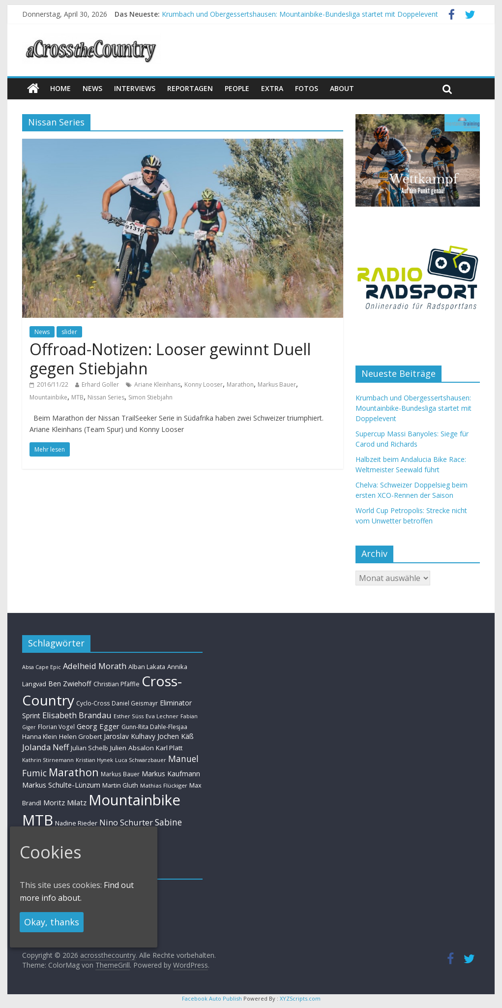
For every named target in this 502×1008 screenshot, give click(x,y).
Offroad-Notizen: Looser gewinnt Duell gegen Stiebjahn (170, 358)
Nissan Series (106, 397)
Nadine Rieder (76, 823)
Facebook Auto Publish (212, 998)
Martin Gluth (120, 785)
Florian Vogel (56, 727)
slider (69, 332)
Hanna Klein (39, 737)
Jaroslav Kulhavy (129, 736)
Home (60, 88)
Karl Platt (169, 747)
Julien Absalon (132, 747)
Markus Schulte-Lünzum (61, 785)
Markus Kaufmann (171, 773)
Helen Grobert (80, 736)
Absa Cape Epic (41, 667)
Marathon (240, 384)
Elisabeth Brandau (77, 715)
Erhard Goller (100, 384)
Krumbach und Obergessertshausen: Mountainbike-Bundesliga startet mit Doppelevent (300, 14)
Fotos (306, 88)
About (342, 88)
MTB (77, 397)
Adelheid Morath (94, 666)
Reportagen (190, 88)
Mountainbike (48, 397)
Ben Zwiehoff (69, 683)
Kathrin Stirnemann (48, 760)
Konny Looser (203, 384)
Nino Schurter (126, 822)
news (92, 88)
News (42, 332)
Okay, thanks (51, 922)
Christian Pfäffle (116, 684)
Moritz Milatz (65, 802)
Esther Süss (129, 716)
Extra (272, 88)
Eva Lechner (162, 716)
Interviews (134, 88)
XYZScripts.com (300, 998)
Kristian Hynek (94, 760)
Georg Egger (98, 726)
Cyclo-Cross (93, 703)
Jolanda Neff (45, 747)
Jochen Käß (175, 736)
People (237, 88)
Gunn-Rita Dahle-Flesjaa (154, 727)
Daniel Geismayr (135, 703)
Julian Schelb (89, 748)
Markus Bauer (277, 384)
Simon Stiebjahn (150, 397)
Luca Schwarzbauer (140, 760)
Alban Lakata (146, 666)
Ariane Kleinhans (157, 384)
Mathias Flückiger (163, 785)
